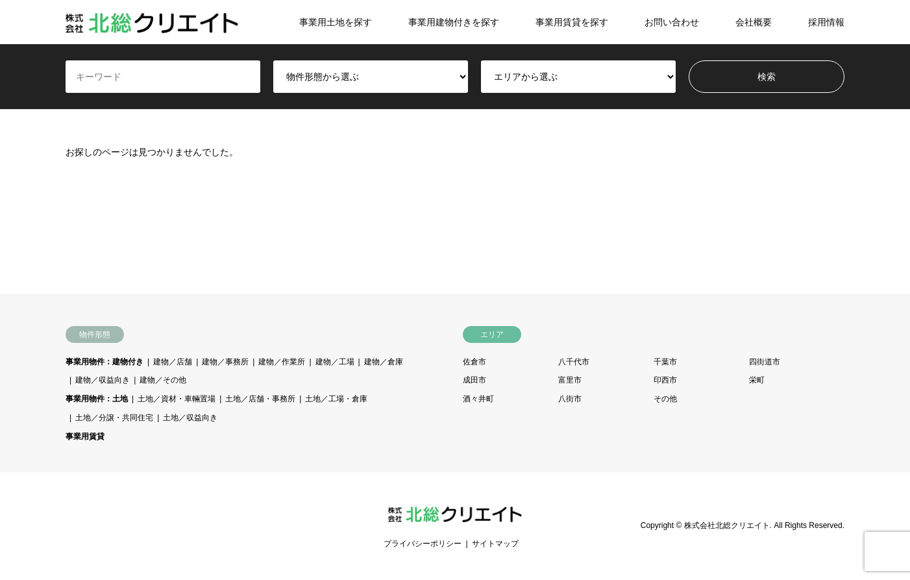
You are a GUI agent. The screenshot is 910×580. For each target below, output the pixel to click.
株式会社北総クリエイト (727, 525)
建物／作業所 (281, 361)
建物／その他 (163, 380)
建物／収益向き (102, 380)
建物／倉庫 (383, 361)
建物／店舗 (172, 361)
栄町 (757, 380)
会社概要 (753, 22)
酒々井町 (478, 398)
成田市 (474, 380)
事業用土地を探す (335, 22)
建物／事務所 (225, 361)
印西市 (665, 380)
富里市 (570, 380)
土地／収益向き (190, 417)
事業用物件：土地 (97, 398)
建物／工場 (334, 361)
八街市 (570, 398)
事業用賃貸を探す (571, 22)
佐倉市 (474, 361)
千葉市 (665, 361)
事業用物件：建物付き (104, 361)
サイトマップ (495, 543)
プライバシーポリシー (422, 543)
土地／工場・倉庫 (336, 398)
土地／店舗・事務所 (260, 398)
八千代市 (573, 361)
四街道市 (764, 361)
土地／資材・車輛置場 (176, 398)
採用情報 (826, 22)
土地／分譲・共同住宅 (114, 417)
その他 (665, 398)
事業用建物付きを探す (453, 22)
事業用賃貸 (85, 436)
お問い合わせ (672, 22)
